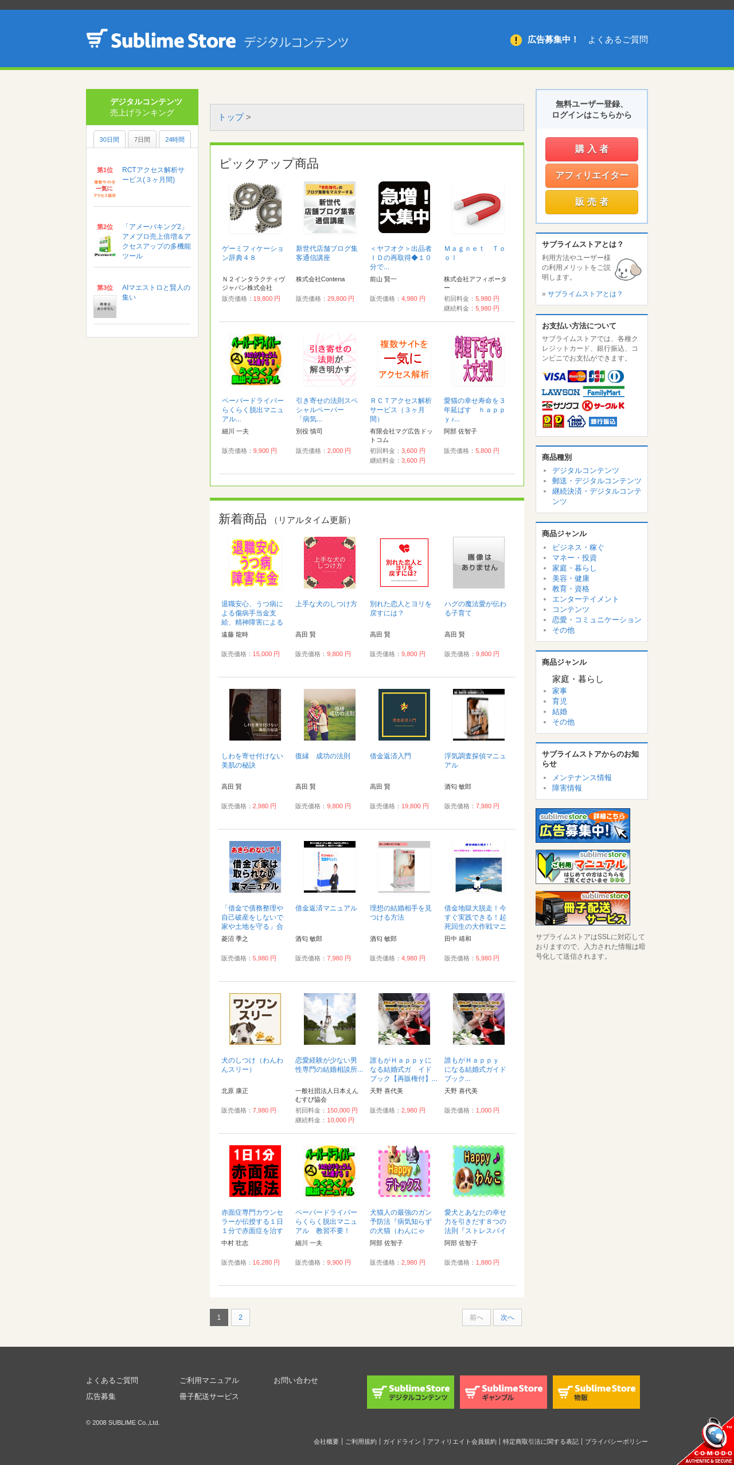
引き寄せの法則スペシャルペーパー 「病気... (327, 410)
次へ (507, 1317)
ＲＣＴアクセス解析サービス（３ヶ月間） (401, 410)
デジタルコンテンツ (585, 470)
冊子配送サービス (211, 1396)
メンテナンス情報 (582, 777)
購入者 (593, 149)
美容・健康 (570, 578)
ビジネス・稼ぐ (578, 547)
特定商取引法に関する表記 (541, 1441)
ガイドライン (402, 1441)
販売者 (593, 202)
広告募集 (102, 1396)
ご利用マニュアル (211, 1380)
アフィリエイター (591, 175)
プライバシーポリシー (616, 1441)
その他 (563, 630)
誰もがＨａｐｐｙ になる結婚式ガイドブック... (475, 1069)
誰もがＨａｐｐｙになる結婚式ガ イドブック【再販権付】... (404, 1069)
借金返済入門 (390, 756)
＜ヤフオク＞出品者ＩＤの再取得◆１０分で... (401, 258)
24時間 (175, 139)
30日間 (109, 139)
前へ (476, 1317)
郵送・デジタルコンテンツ (597, 480)
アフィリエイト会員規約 (462, 1441)
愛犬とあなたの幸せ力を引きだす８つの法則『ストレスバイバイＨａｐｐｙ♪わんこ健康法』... (477, 1230)
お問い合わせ (298, 1380)
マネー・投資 (574, 557)
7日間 (142, 139)
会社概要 (326, 1441)
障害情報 (567, 788)
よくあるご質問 (618, 39)
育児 (559, 701)
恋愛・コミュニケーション (597, 619)
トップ (231, 117)
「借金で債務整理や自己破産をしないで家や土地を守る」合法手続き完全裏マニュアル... (252, 926)
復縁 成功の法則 (322, 756)
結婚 (559, 711)
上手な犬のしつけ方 (326, 604)
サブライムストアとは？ (585, 294)
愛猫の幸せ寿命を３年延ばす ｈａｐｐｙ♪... (475, 410)
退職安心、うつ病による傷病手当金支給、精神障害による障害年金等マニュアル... (252, 622)
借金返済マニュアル (326, 908)
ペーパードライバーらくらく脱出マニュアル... (253, 410)
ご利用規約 (361, 1441)
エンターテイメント (585, 599)
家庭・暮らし (574, 568)
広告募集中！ (553, 39)
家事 (559, 691)
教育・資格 (570, 588)
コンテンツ (570, 609)
